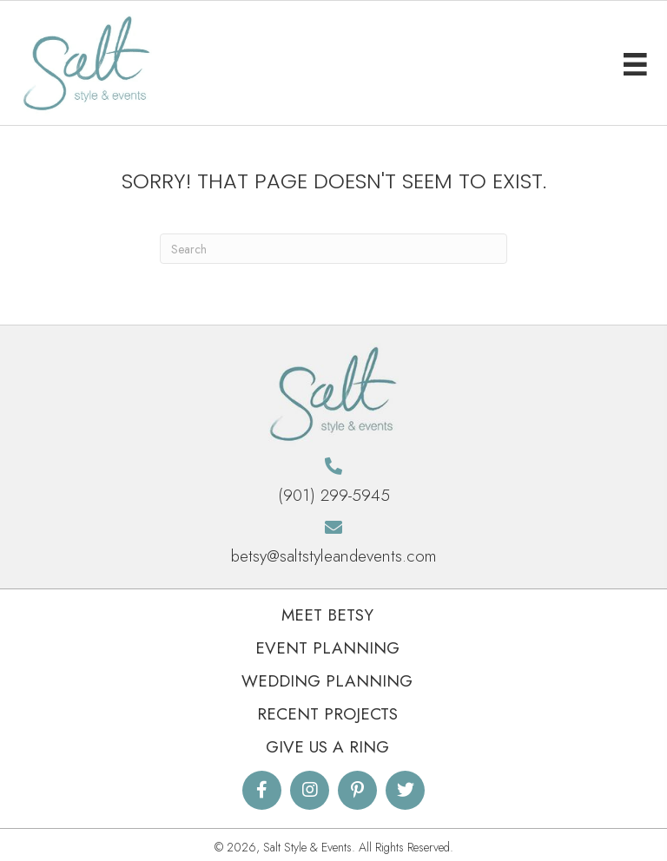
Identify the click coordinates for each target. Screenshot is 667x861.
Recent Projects (327, 714)
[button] (261, 790)
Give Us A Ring (327, 747)
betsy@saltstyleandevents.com (334, 556)
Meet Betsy (327, 615)
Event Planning (327, 648)
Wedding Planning (327, 681)
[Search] (333, 248)
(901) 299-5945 (334, 495)
